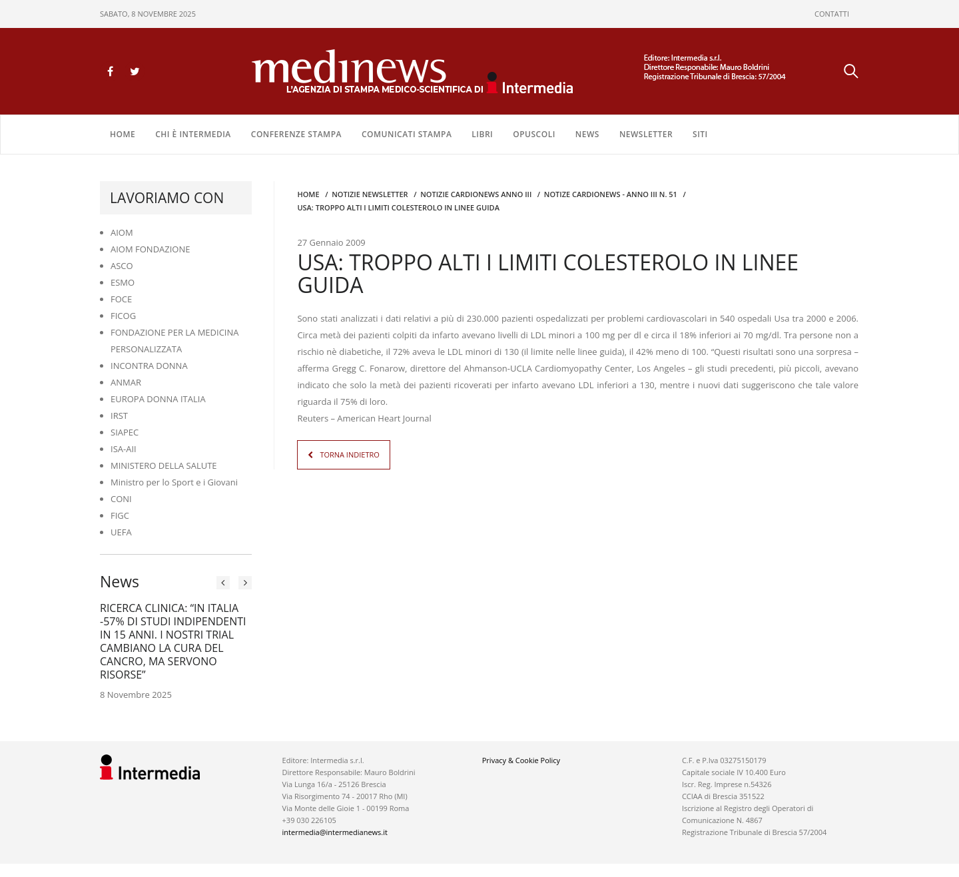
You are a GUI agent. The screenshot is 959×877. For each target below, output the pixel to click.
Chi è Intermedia (193, 134)
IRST (119, 416)
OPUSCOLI (534, 134)
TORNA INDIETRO (349, 454)
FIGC (120, 515)
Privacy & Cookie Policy (521, 760)
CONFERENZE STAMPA (296, 134)
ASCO (122, 266)
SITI (700, 134)
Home (122, 134)
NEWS (587, 134)
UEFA (121, 532)
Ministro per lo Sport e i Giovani (174, 482)
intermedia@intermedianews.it (335, 832)
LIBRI (482, 134)
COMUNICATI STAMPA (407, 134)
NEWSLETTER (646, 134)
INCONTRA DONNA (149, 366)
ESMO (123, 282)
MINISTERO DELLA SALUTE (164, 465)
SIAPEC (125, 432)
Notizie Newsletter (370, 194)
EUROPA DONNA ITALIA (158, 399)
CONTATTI (831, 14)
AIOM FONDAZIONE (150, 249)
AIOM (122, 232)
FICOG (123, 316)
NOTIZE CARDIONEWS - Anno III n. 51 (610, 194)
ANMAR (126, 382)
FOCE (121, 299)
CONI (121, 499)
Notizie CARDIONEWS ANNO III (475, 194)
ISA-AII (124, 449)
